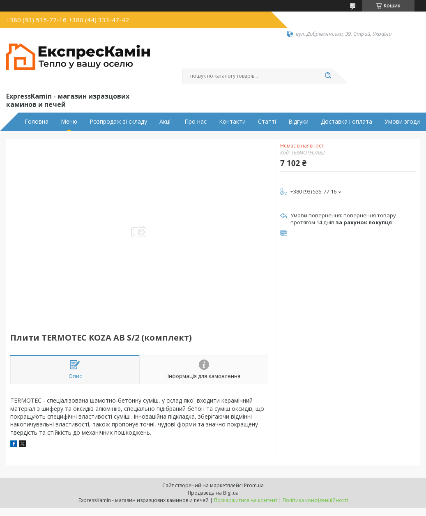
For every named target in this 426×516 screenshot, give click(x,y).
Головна (36, 121)
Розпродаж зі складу (118, 121)
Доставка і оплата (346, 121)
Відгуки (298, 121)
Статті (267, 121)
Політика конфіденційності (315, 500)
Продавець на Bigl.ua (213, 492)
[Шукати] (328, 76)
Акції (165, 121)
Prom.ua (254, 485)
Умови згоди (402, 121)
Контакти (232, 121)
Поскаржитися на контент (245, 500)
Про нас (195, 121)
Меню (69, 121)
